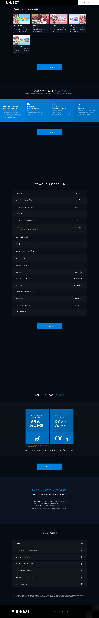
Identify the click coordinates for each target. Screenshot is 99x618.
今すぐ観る (87, 2)
